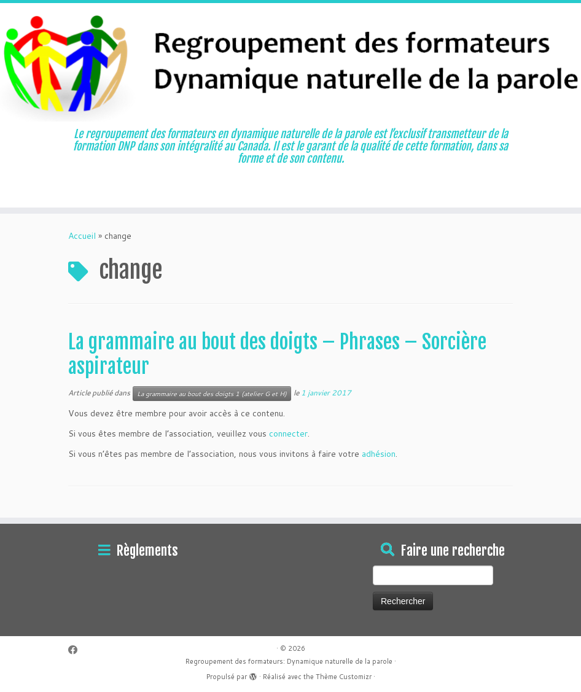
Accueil (82, 236)
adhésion (379, 454)
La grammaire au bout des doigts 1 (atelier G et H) (212, 393)
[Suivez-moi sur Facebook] (76, 649)
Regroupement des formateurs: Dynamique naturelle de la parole (288, 661)
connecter (288, 433)
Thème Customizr (344, 677)
